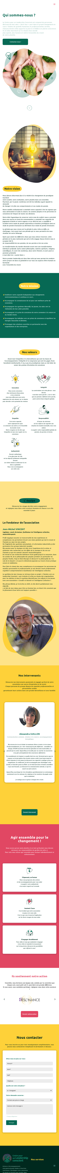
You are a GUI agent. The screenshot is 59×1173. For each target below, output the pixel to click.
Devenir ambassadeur (29, 1014)
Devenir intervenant (29, 812)
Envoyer (11, 1123)
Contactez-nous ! (15, 42)
